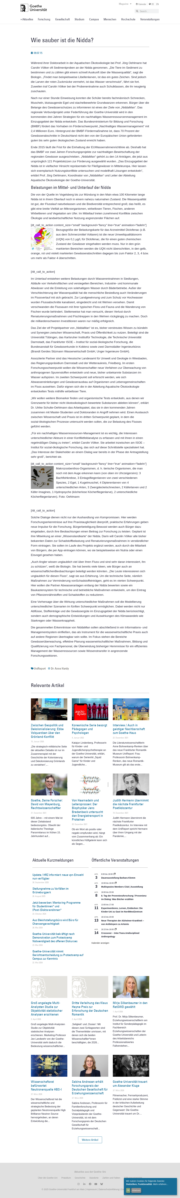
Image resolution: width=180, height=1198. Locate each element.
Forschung (44, 19)
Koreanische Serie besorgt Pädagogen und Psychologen (89, 729)
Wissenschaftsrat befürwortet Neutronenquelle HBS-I (46, 1085)
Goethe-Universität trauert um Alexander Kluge (130, 1083)
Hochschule (128, 19)
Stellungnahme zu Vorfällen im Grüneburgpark (50, 890)
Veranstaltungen (150, 19)
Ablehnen (136, 1190)
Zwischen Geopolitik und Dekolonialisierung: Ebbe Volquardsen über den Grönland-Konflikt (47, 731)
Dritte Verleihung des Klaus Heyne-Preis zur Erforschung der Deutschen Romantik (90, 1008)
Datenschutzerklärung (109, 1189)
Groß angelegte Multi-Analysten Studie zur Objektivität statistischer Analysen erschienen (46, 1008)
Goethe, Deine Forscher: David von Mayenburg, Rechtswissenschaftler (47, 804)
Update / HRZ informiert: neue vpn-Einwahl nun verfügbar (58, 876)
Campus (94, 19)
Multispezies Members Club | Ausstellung (122, 887)
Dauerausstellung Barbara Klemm (118, 878)
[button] (90, 1140)
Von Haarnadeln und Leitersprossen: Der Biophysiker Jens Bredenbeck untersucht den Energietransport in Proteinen (87, 809)
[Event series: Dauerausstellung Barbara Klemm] (114, 874)
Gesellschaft (62, 19)
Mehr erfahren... (160, 1184)
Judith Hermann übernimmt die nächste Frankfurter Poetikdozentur (131, 804)
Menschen (110, 19)
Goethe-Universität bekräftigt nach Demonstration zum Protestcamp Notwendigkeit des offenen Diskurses (54, 937)
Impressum (91, 1189)
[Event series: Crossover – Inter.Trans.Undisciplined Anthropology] (115, 929)
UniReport (40, 668)
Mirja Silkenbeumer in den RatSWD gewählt (130, 1005)
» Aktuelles (26, 19)
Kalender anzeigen (100, 943)
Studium (79, 19)
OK (128, 1190)
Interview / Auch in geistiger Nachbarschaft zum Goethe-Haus (129, 729)
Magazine (125, 3)
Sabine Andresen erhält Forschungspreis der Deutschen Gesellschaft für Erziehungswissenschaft (90, 1087)
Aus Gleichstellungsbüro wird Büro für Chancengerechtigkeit (55, 922)
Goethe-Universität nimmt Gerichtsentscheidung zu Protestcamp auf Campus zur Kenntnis (57, 955)
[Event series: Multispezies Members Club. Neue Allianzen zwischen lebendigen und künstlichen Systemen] (115, 883)
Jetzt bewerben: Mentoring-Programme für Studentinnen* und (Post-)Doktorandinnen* (56, 906)
